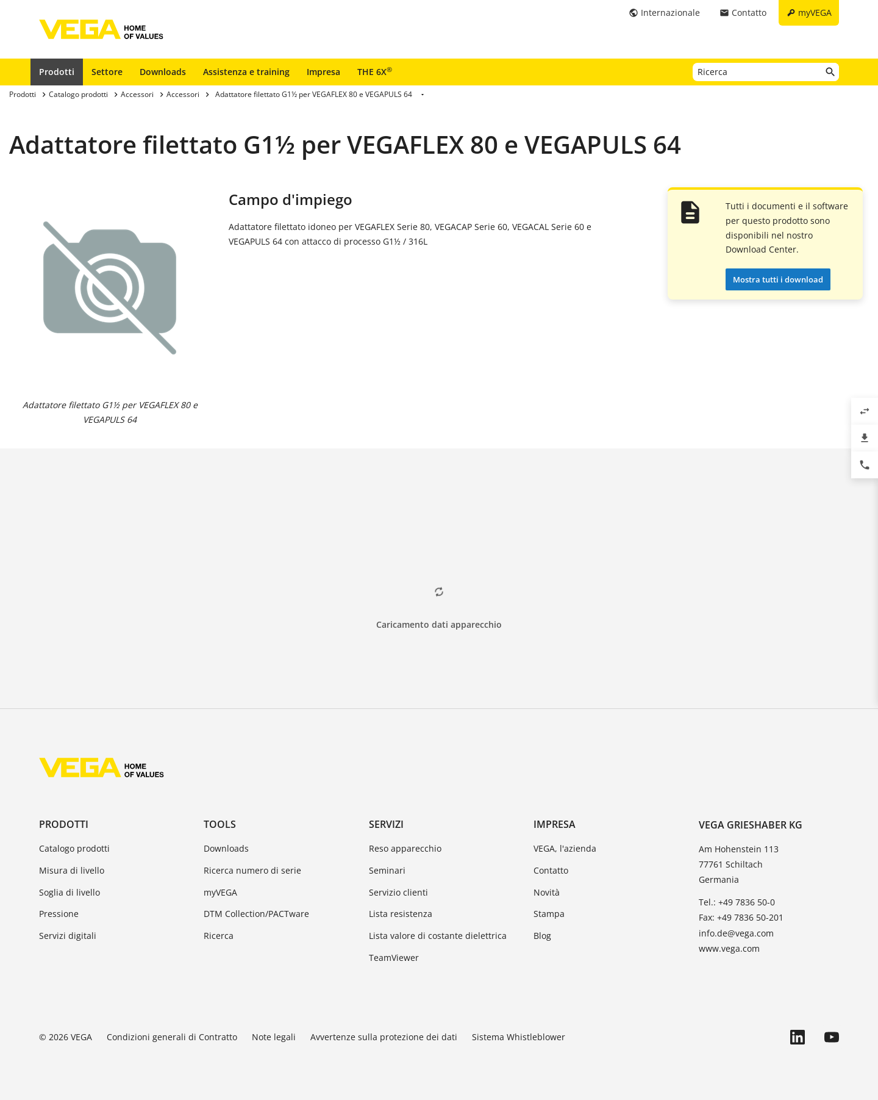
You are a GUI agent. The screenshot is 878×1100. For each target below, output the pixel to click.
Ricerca (219, 935)
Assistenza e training (246, 71)
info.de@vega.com (736, 933)
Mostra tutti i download (778, 279)
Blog (542, 935)
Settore (107, 71)
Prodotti (56, 71)
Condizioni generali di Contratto (172, 1037)
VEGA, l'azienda (565, 848)
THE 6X (374, 71)
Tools (220, 824)
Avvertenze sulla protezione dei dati (383, 1037)
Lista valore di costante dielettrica (438, 935)
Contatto (551, 870)
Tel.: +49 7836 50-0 (737, 902)
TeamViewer (394, 957)
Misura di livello (71, 870)
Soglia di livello (69, 892)
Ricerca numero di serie (252, 870)
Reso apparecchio (405, 848)
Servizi (386, 824)
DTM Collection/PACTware (256, 913)
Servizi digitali (67, 935)
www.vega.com (729, 948)
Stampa (549, 913)
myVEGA (220, 892)
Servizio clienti (398, 892)
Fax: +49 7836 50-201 (741, 917)
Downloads (163, 71)
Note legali (274, 1037)
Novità (547, 892)
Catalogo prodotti (74, 848)
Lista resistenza (400, 913)
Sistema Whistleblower (518, 1037)
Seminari (387, 870)
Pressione (59, 913)
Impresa (323, 71)
